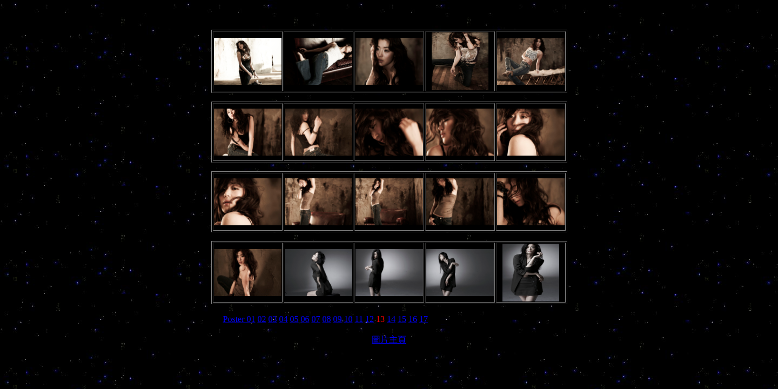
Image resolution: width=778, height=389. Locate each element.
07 (316, 319)
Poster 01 (239, 319)
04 (283, 319)
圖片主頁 (389, 339)
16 (412, 319)
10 (348, 319)
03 (273, 319)
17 (423, 319)
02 (262, 319)
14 (391, 319)
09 (337, 319)
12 (369, 319)
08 (327, 319)
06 (305, 319)
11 (359, 319)
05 (294, 319)
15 (402, 319)
